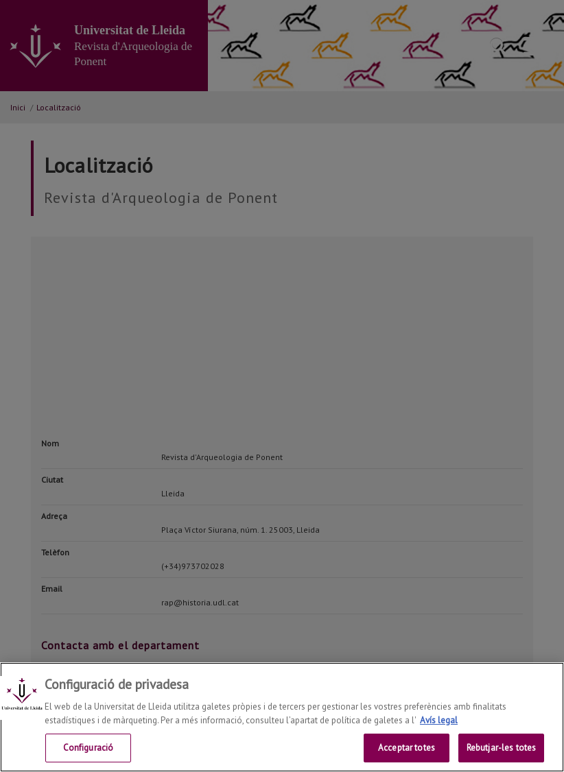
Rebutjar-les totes (501, 747)
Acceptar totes (406, 747)
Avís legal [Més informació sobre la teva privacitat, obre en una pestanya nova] (439, 720)
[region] (282, 717)
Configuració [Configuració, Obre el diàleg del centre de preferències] (88, 747)
